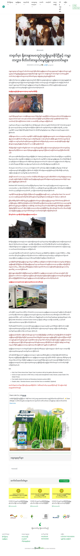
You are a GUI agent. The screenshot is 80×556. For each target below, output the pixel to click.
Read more (13, 403)
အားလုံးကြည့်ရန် (64, 481)
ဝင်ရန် (74, 5)
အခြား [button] (65, 3)
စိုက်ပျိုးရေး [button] (10, 3)
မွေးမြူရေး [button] (18, 3)
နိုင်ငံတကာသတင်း (40, 50)
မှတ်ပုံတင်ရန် (76, 8)
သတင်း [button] (41, 3)
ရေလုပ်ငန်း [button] (26, 3)
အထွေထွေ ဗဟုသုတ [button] (34, 5)
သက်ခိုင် (44, 65)
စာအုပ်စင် (48, 2)
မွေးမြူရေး (4, 539)
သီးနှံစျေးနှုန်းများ (60, 7)
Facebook (44, 536)
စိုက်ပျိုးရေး (5, 536)
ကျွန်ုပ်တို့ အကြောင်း (66, 539)
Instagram (45, 539)
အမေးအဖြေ (55, 3)
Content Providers (67, 536)
